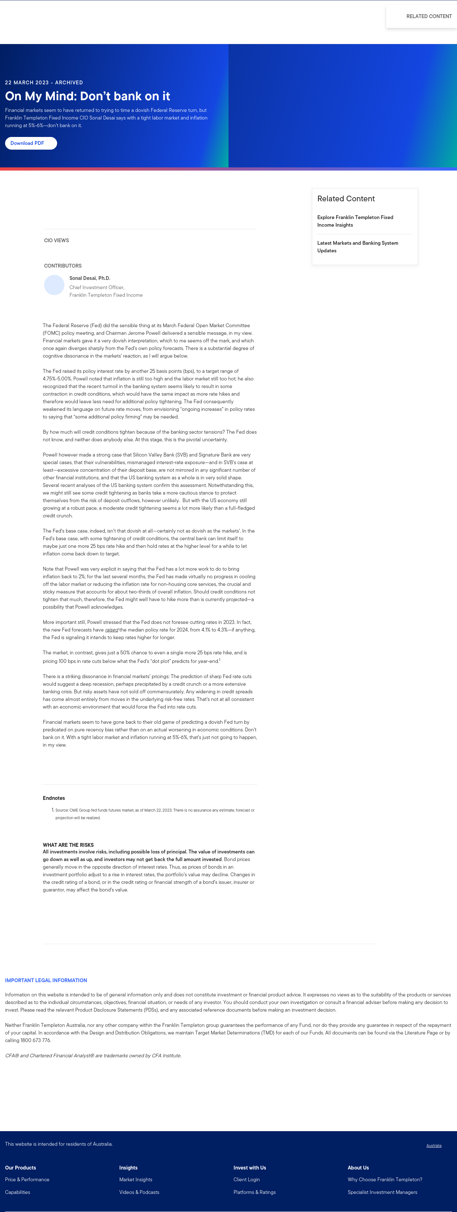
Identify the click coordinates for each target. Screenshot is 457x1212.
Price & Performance (27, 1179)
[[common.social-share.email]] (78, 910)
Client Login (247, 1179)
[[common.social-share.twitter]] (68, 910)
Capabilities (17, 1192)
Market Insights (135, 1179)
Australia (434, 1146)
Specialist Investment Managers (382, 1192)
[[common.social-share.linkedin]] (58, 910)
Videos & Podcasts (139, 1192)
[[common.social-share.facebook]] (48, 910)
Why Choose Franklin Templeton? (385, 1179)
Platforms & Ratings (255, 1192)
